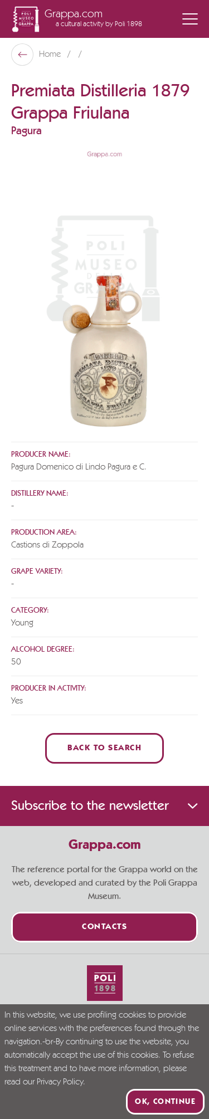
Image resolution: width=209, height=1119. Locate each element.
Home (51, 54)
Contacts (104, 927)
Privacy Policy (60, 1082)
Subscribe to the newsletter (104, 806)
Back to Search (104, 748)
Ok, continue (165, 1102)
